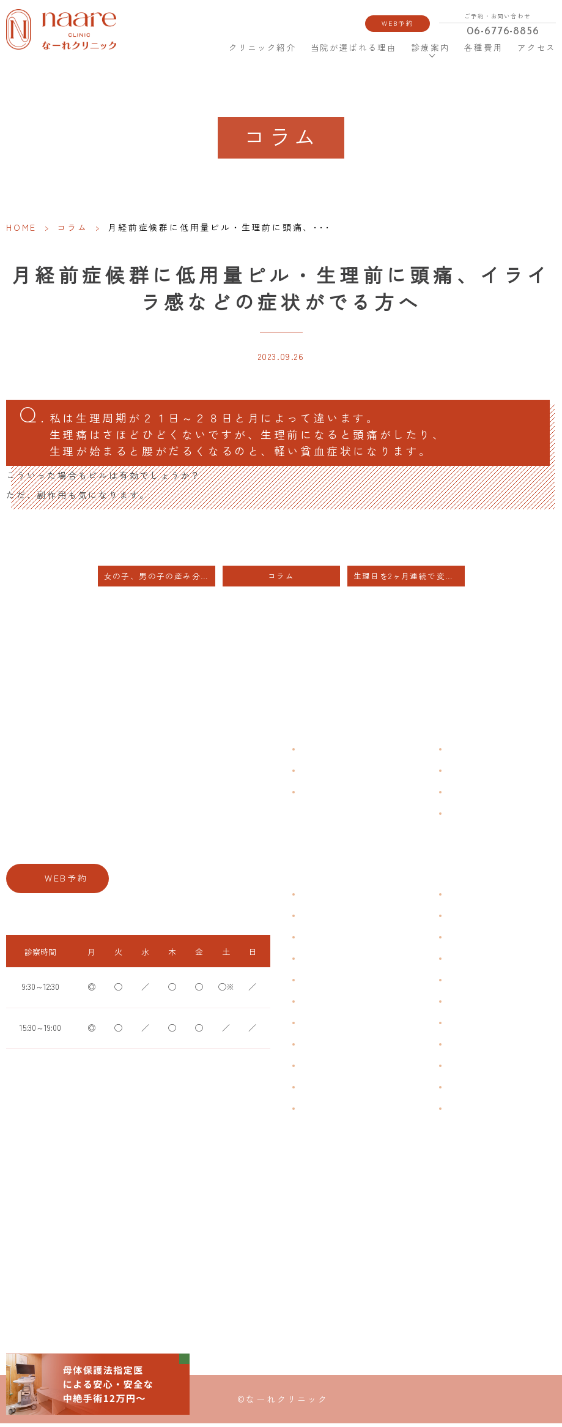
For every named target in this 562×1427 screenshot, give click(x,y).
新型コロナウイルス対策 (486, 796)
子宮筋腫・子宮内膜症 (335, 941)
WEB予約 (398, 23)
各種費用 (484, 47)
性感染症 (313, 1091)
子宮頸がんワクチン (479, 941)
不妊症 (457, 898)
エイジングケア (471, 962)
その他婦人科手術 (475, 1070)
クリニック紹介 (262, 47)
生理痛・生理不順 (328, 920)
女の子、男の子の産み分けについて (159, 580)
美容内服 (460, 1112)
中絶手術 (460, 1048)
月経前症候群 (321, 984)
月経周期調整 (321, 962)
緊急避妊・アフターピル (486, 1005)
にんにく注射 (468, 1091)
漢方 (453, 920)
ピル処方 (460, 984)
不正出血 (313, 898)
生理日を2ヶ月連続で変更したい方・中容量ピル (409, 580)
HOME (206, 47)
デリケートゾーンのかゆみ (343, 1027)
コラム (72, 227)
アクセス (536, 47)
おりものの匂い (324, 1005)
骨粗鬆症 (313, 1070)
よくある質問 (468, 753)
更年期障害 (317, 1048)
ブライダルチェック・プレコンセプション (365, 1119)
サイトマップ (468, 817)
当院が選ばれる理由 (354, 47)
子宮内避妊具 (468, 1027)
